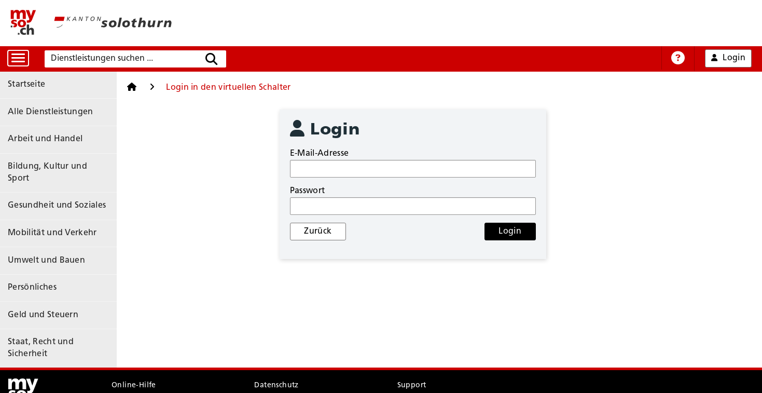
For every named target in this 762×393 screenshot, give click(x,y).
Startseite (26, 82)
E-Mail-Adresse (335, 154)
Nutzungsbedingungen (154, 369)
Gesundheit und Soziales (57, 176)
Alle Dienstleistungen (50, 106)
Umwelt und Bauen (46, 222)
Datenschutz (276, 349)
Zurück (335, 231)
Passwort (323, 191)
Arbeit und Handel (45, 129)
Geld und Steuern (43, 269)
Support (411, 349)
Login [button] (729, 59)
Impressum (273, 369)
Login (515, 231)
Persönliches (32, 245)
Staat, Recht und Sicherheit (62, 292)
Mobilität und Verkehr (52, 199)
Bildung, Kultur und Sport (59, 152)
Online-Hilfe (134, 349)
